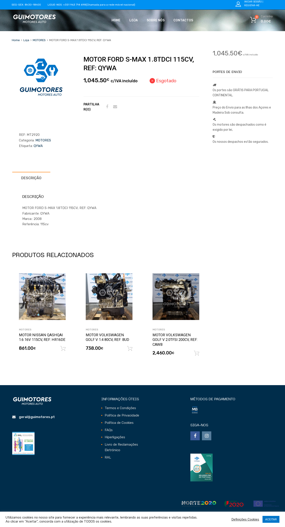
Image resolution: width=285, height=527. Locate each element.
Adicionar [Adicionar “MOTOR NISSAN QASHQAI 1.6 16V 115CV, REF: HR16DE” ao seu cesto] (63, 349)
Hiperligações (115, 437)
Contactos (183, 20)
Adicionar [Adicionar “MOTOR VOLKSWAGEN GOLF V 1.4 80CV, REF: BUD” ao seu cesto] (129, 349)
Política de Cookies (119, 423)
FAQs (109, 430)
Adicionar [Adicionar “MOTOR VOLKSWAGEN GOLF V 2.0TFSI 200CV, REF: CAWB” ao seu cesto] (196, 353)
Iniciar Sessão (253, 1)
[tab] (31, 178)
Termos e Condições (120, 408)
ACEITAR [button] (271, 519)
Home (116, 20)
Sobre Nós (156, 20)
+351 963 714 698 (74, 4)
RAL (108, 457)
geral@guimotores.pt (37, 417)
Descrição (31, 178)
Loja (133, 20)
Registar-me (251, 5)
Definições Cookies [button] (245, 519)
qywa (38, 146)
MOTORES (39, 40)
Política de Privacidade (122, 415)
